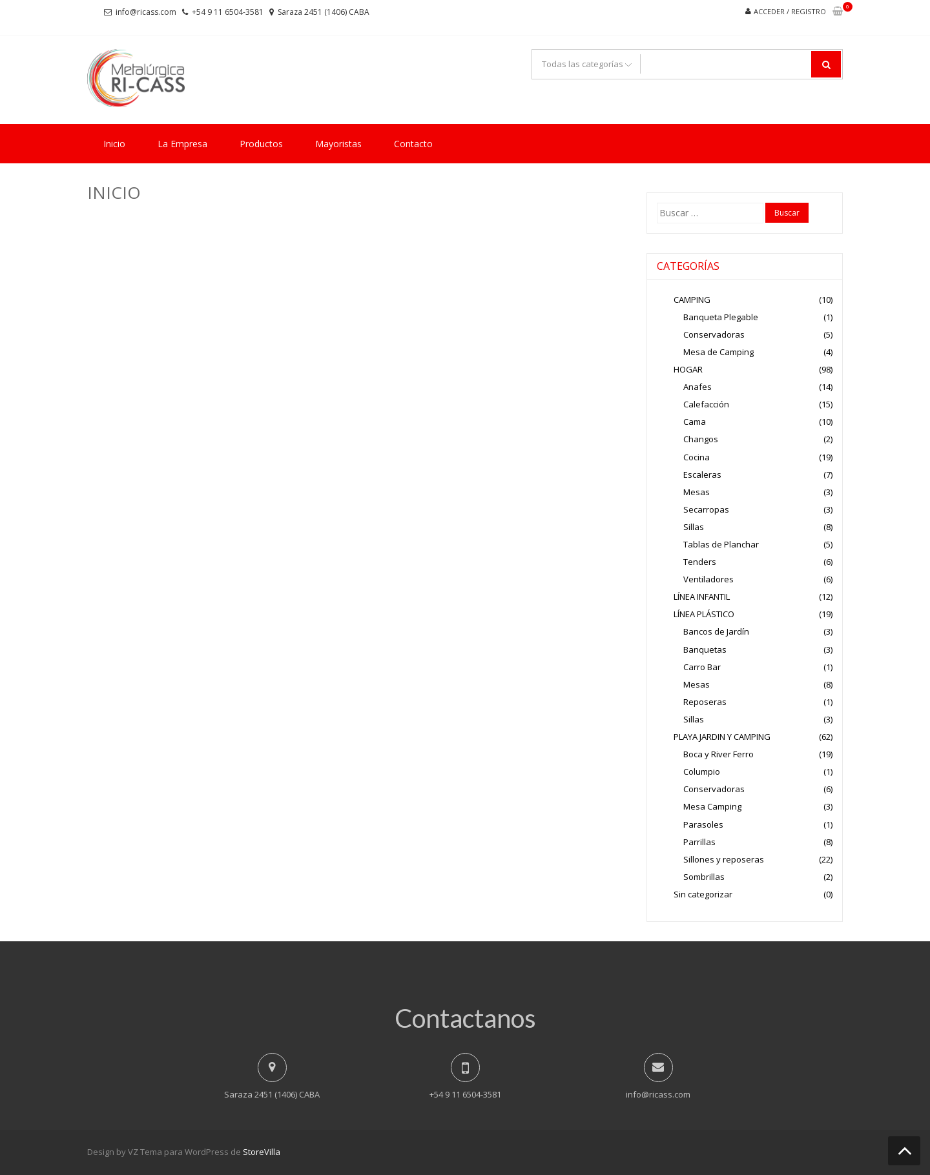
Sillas (693, 527)
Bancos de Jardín (716, 631)
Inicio (114, 144)
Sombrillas (704, 877)
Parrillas (699, 842)
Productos (261, 144)
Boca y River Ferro (718, 754)
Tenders (699, 561)
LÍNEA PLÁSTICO (704, 614)
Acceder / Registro (790, 11)
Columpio (701, 771)
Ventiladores (708, 579)
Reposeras (705, 702)
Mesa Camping (712, 806)
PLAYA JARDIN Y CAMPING (722, 736)
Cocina (696, 457)
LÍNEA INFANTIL (702, 596)
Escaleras (702, 474)
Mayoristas (338, 144)
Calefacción (706, 404)
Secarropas (706, 509)
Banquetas (705, 649)
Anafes (697, 387)
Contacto (413, 144)
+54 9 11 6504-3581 (228, 11)
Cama (694, 421)
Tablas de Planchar (721, 544)
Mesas (696, 492)
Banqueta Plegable (720, 317)
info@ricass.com (146, 11)
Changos (700, 439)
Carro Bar (702, 667)
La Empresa (182, 144)
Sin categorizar (703, 894)
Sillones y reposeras (723, 859)
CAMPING (692, 299)
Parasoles (703, 824)
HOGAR (688, 369)
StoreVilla (261, 1152)
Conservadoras (714, 334)
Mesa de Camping (718, 352)
